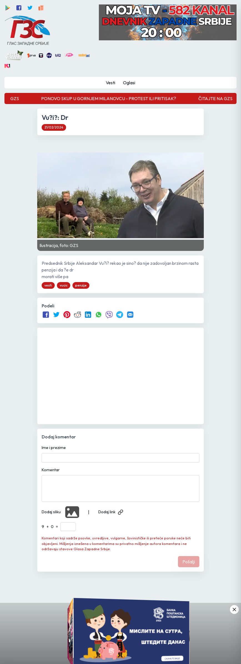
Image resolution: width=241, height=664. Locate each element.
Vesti (110, 82)
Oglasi (129, 82)
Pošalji (188, 561)
